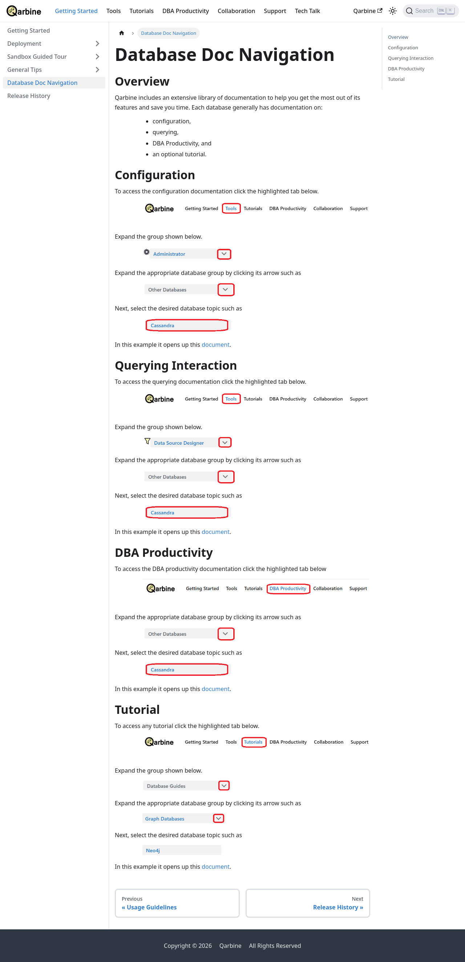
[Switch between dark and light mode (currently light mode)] (393, 11)
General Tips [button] (24, 70)
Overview (398, 37)
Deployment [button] (24, 44)
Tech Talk (307, 11)
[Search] (431, 10)
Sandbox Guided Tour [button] (37, 57)
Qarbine (367, 11)
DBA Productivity (185, 11)
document (216, 345)
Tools (113, 11)
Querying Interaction (410, 58)
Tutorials (141, 11)
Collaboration (236, 11)
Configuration (403, 47)
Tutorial (396, 79)
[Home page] (122, 33)
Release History (28, 96)
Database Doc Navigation (42, 83)
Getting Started (76, 11)
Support (275, 11)
